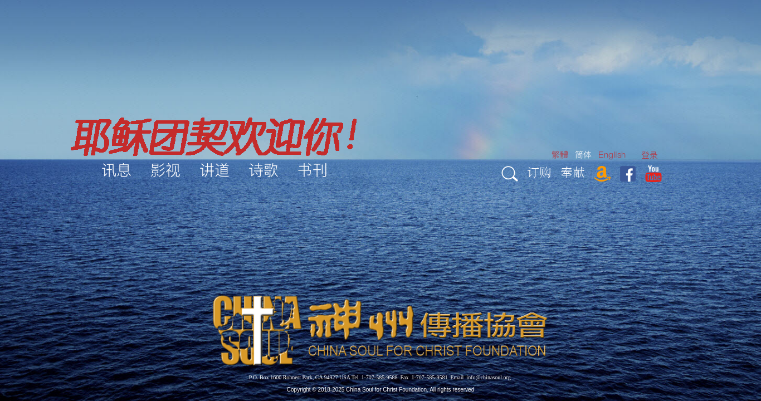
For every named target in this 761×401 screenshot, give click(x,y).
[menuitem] (649, 155)
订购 (539, 172)
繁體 (560, 154)
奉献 (572, 172)
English (612, 154)
